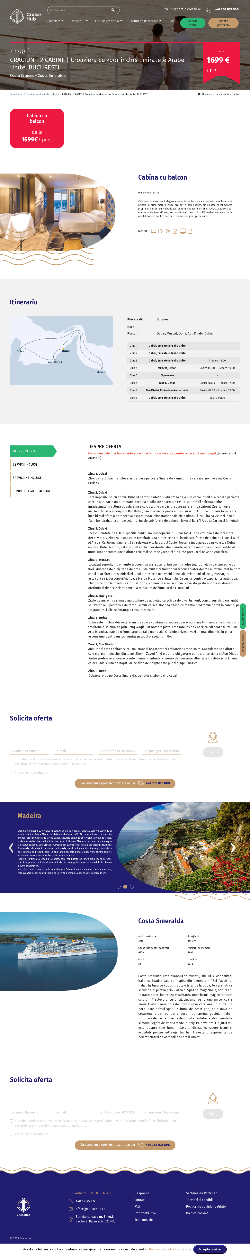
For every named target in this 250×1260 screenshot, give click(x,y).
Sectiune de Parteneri (202, 1193)
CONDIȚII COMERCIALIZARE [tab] (31, 491)
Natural (55, 94)
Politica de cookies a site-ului (170, 1249)
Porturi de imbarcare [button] (144, 21)
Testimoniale (143, 1220)
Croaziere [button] (54, 21)
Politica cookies (197, 1213)
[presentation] (11, 847)
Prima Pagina (16, 94)
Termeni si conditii (199, 1200)
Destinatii (78, 21)
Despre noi (142, 1193)
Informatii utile (145, 1213)
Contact (140, 1200)
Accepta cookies (210, 1249)
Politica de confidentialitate (206, 1206)
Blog (171, 21)
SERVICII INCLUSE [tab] (25, 464)
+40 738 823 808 (226, 9)
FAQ (137, 1206)
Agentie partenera (223, 23)
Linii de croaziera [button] (107, 21)
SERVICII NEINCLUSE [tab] (27, 478)
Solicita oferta (192, 23)
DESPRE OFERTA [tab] (24, 451)
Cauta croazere (243, 643)
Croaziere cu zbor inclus (38, 94)
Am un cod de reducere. (32, 772)
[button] (118, 886)
